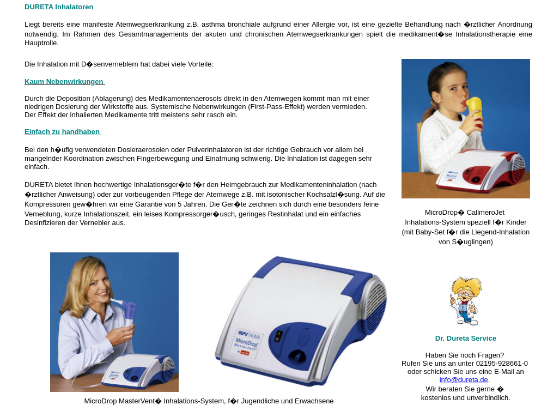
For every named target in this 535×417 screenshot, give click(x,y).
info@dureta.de (464, 380)
